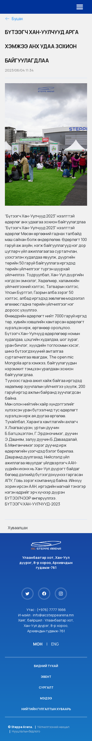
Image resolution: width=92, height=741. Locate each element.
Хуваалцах (18, 527)
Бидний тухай (46, 666)
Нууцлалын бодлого (26, 731)
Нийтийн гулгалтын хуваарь (46, 709)
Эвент (46, 677)
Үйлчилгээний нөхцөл (53, 727)
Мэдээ (46, 698)
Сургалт (46, 687)
